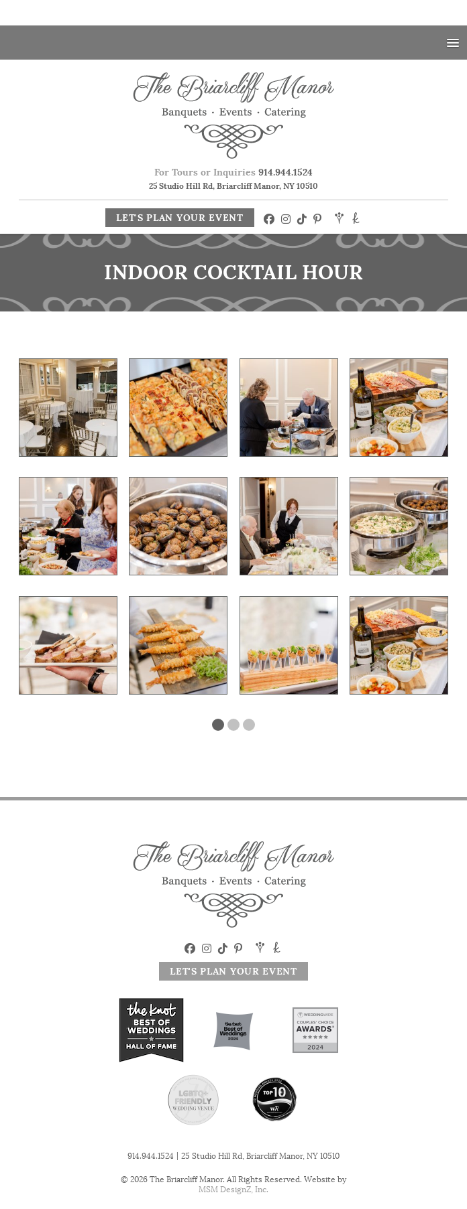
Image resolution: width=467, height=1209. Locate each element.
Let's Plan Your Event (180, 222)
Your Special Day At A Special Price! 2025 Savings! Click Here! (233, 15)
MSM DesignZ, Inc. (233, 1193)
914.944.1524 (285, 176)
